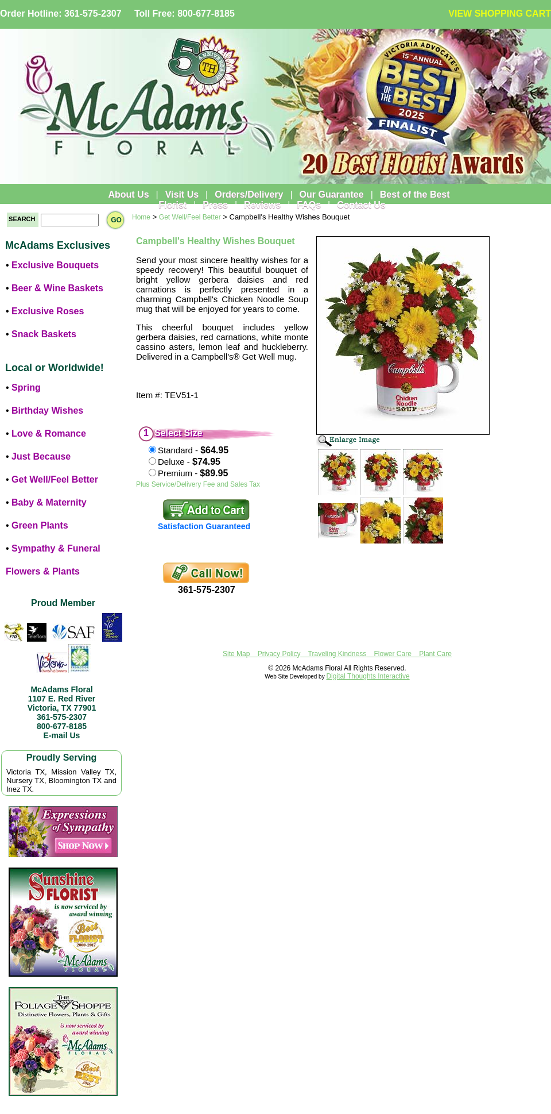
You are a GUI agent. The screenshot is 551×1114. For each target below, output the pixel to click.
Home (141, 217)
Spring (26, 387)
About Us (128, 194)
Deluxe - (189, 462)
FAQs (309, 205)
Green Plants (39, 525)
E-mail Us (62, 735)
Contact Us (361, 205)
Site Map (236, 654)
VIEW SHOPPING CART (499, 13)
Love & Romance (48, 433)
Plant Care (435, 654)
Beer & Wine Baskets (57, 288)
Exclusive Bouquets (55, 265)
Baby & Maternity (49, 502)
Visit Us (182, 194)
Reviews (262, 205)
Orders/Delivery (249, 194)
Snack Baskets (43, 334)
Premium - (193, 473)
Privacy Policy (279, 654)
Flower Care (393, 654)
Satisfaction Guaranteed (204, 526)
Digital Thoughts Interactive (367, 676)
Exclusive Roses (47, 311)
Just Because (41, 456)
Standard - (193, 450)
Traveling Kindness (337, 654)
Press (215, 205)
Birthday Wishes (47, 410)
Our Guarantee (332, 194)
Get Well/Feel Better (54, 479)
